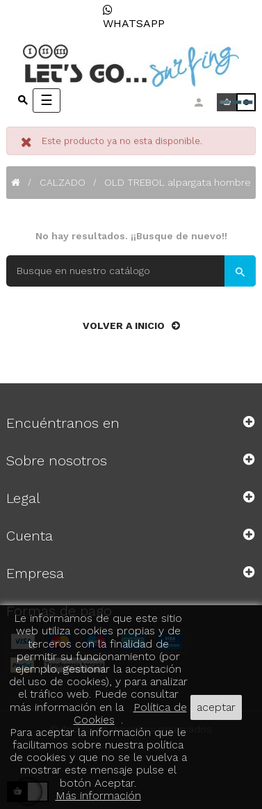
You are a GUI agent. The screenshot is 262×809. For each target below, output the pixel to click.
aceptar (216, 707)
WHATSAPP (134, 17)
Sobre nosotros (56, 460)
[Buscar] (131, 271)
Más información (98, 795)
